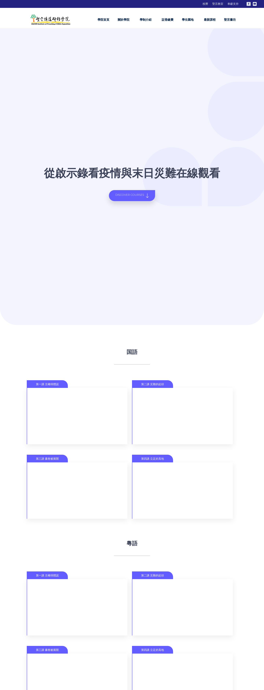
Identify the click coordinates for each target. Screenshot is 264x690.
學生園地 (188, 20)
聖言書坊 (230, 19)
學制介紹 (146, 20)
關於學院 (124, 20)
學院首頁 (103, 19)
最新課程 (210, 19)
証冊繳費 (167, 19)
